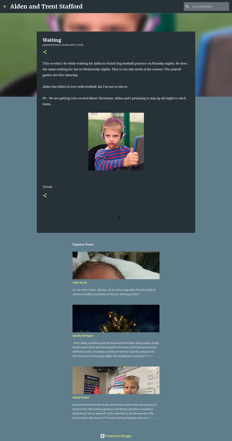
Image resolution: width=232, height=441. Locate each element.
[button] (45, 52)
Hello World (79, 282)
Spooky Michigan (82, 335)
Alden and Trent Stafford (46, 6)
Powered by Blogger (116, 436)
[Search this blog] (210, 6)
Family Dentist (80, 397)
